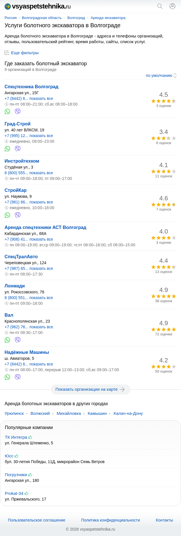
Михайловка (69, 413)
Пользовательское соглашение (36, 520)
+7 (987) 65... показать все (29, 268)
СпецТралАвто (21, 256)
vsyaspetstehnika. (38, 6)
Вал (9, 315)
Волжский (40, 413)
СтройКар (15, 190)
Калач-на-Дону (128, 413)
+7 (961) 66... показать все (29, 202)
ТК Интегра (16, 437)
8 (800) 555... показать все (29, 173)
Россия (11, 18)
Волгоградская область (42, 18)
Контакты (164, 520)
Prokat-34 (14, 493)
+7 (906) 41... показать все (29, 239)
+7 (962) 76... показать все (29, 327)
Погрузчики (16, 474)
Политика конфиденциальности (110, 520)
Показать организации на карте (90, 389)
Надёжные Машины (27, 352)
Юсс (9, 455)
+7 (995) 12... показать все (29, 135)
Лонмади (15, 285)
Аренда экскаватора (108, 18)
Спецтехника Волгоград (31, 86)
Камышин (97, 413)
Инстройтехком (22, 161)
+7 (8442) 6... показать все (29, 98)
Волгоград (76, 18)
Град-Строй (17, 123)
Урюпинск (14, 413)
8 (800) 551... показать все (29, 297)
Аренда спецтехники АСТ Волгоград (45, 227)
